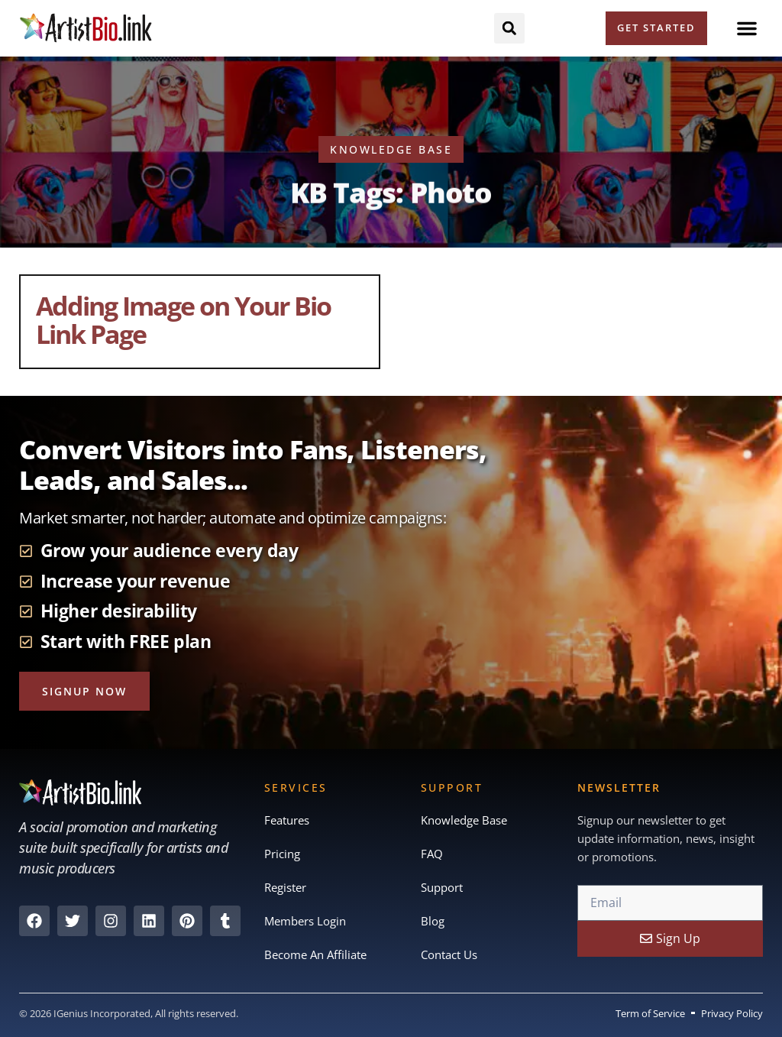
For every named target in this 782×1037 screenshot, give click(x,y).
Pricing (282, 853)
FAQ (432, 853)
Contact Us (449, 954)
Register (285, 887)
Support (442, 887)
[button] (747, 28)
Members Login (305, 920)
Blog (432, 920)
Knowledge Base (464, 820)
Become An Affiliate (315, 954)
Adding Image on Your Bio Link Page (183, 319)
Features (286, 820)
